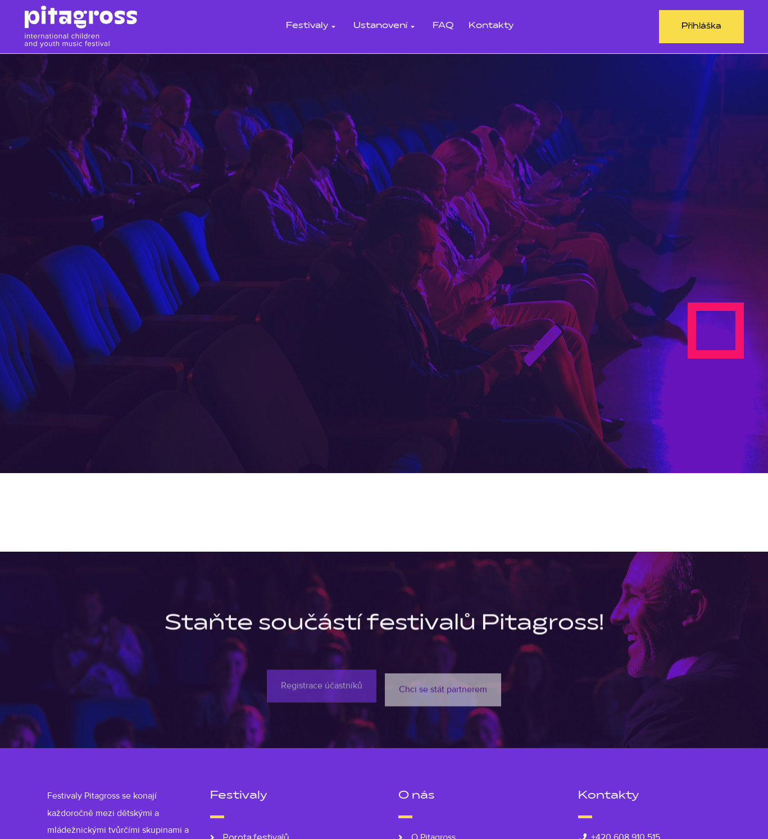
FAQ (443, 26)
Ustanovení (385, 26)
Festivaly (312, 26)
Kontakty (491, 26)
